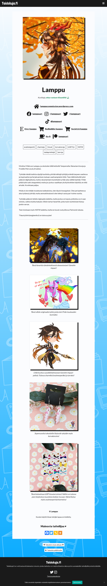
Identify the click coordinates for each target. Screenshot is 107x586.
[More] (60, 533)
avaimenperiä (29, 147)
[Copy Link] (56, 533)
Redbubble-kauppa (54, 129)
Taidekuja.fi (10, 3)
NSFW (80, 147)
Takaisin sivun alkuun (53, 545)
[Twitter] (51, 533)
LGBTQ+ (71, 147)
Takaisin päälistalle (53, 550)
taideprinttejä (49, 152)
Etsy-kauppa (30, 129)
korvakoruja (60, 147)
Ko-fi (48, 136)
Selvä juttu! (77, 582)
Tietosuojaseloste (53, 576)
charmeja (41, 147)
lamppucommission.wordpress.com (56, 106)
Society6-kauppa (79, 129)
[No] (104, 582)
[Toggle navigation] (103, 3)
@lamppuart (56, 121)
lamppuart (37, 114)
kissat (50, 147)
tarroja (60, 152)
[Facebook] (47, 533)
